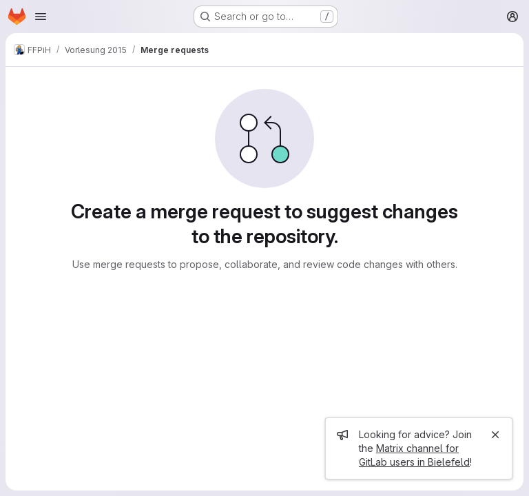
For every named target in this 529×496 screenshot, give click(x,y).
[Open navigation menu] (41, 17)
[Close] (495, 434)
